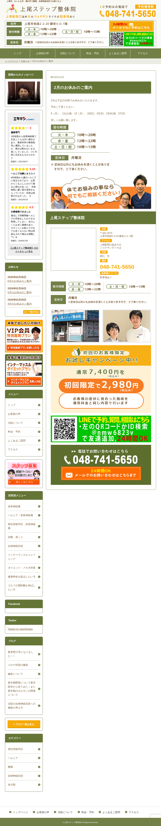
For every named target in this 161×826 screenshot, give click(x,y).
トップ (17, 53)
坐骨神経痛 (14, 506)
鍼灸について (15, 674)
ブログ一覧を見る (24, 724)
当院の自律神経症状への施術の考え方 (21, 705)
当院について (67, 53)
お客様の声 (42, 53)
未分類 (11, 784)
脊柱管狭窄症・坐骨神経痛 (21, 526)
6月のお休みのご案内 (20, 281)
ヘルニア (13, 758)
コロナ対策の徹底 (18, 665)
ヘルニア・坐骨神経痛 (20, 515)
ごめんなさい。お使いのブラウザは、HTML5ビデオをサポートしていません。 (24, 92)
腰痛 (10, 767)
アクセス (143, 53)
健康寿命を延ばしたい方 (21, 576)
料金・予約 (92, 53)
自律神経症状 (15, 546)
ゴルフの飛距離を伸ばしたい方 (21, 587)
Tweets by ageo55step (20, 629)
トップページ (20, 811)
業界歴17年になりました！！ (20, 654)
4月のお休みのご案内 (20, 304)
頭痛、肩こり (15, 537)
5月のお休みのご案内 (20, 292)
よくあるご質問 (118, 53)
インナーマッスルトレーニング (21, 556)
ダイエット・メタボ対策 (21, 567)
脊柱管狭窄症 (15, 749)
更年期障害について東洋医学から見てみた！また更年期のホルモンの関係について (21, 688)
